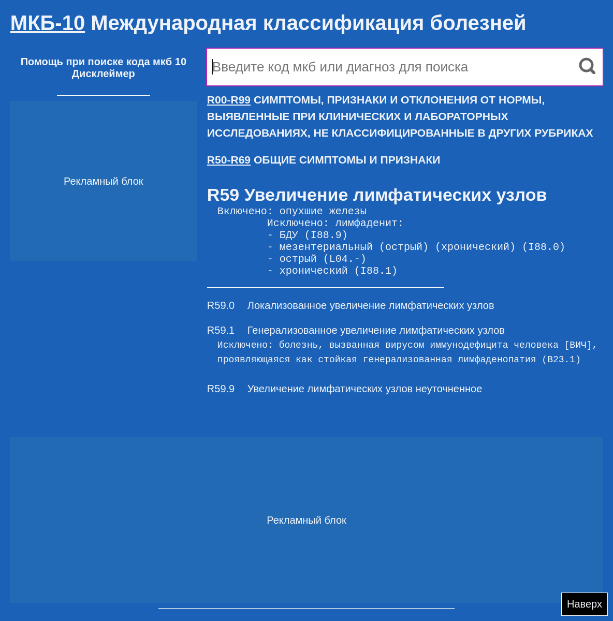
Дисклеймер (103, 73)
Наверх (584, 604)
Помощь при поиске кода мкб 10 (103, 61)
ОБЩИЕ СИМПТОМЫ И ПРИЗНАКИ (324, 160)
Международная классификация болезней (268, 22)
